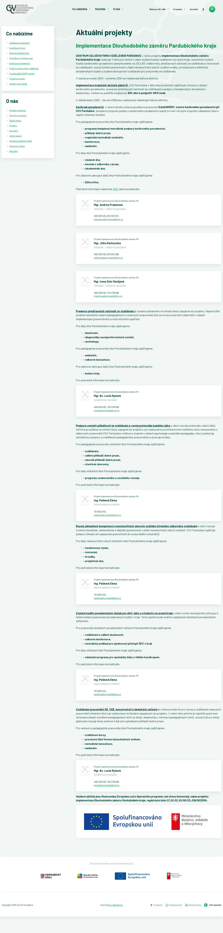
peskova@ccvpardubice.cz (110, 524)
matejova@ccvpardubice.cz (110, 301)
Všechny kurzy (193, 921)
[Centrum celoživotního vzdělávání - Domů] (27, 9)
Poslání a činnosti (17, 110)
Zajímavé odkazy (17, 146)
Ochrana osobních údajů (20, 141)
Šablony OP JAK (157, 9)
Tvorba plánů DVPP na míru (22, 73)
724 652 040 (101, 521)
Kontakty (13, 131)
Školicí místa (15, 121)
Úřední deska (15, 136)
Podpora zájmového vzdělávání (24, 68)
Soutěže (100, 9)
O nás (116, 9)
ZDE (115, 190)
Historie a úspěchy (17, 116)
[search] (212, 9)
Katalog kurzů (174, 921)
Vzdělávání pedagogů (19, 43)
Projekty (177, 9)
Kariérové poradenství (19, 63)
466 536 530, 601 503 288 (108, 257)
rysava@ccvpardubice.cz (109, 418)
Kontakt (194, 9)
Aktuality (13, 151)
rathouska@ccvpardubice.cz (111, 261)
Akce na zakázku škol (19, 53)
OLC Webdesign (115, 921)
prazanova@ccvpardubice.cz (111, 221)
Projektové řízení (17, 78)
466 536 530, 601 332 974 (108, 217)
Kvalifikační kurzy (17, 48)
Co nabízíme (79, 9)
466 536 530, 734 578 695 (108, 297)
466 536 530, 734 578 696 (108, 414)
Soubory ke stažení (18, 83)
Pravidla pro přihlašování (21, 58)
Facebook (156, 921)
